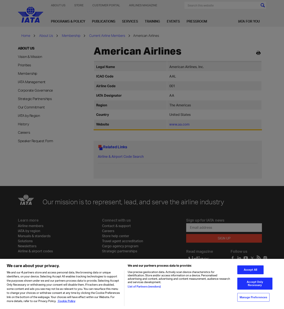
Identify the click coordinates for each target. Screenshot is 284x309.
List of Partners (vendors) (144, 289)
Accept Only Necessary (255, 286)
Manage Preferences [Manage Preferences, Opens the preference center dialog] (253, 300)
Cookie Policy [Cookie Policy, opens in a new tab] (66, 303)
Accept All (250, 272)
